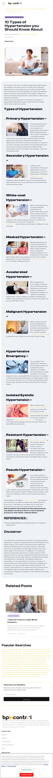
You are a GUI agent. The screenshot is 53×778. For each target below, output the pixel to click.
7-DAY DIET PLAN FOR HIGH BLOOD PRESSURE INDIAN (32, 652)
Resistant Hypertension (38, 440)
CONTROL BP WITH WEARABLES (29, 660)
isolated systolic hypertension (24, 420)
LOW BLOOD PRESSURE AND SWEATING (15, 649)
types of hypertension (30, 500)
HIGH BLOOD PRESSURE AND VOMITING (15, 654)
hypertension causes (37, 176)
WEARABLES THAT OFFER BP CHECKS (26, 666)
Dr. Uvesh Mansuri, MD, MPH (29, 34)
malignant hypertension (38, 334)
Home (8, 9)
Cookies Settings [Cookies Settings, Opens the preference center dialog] (26, 769)
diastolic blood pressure (38, 413)
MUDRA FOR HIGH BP (37, 649)
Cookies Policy (12, 766)
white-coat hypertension (39, 259)
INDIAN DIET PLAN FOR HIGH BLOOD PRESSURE (23, 676)
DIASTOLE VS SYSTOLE (37, 654)
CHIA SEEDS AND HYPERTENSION (33, 656)
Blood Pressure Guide (18, 9)
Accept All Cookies (26, 774)
